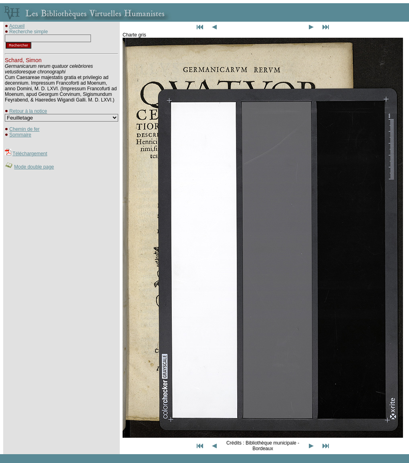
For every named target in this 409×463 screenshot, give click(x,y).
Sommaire (20, 135)
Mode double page (34, 167)
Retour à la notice (28, 111)
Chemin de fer (24, 129)
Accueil (17, 26)
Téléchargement (29, 153)
